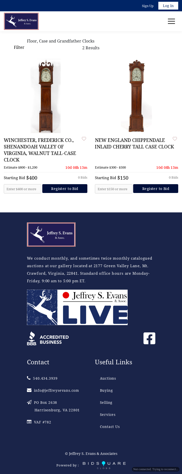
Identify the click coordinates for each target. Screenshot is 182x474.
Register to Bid (64, 188)
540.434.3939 (42, 378)
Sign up (148, 6)
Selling (106, 402)
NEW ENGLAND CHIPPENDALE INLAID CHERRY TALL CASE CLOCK (134, 143)
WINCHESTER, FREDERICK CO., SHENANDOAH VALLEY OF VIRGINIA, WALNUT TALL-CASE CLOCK (40, 150)
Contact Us (110, 426)
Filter (19, 47)
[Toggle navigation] (171, 21)
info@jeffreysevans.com (53, 390)
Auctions (108, 378)
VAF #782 (39, 422)
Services (108, 414)
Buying (106, 390)
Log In (168, 5)
